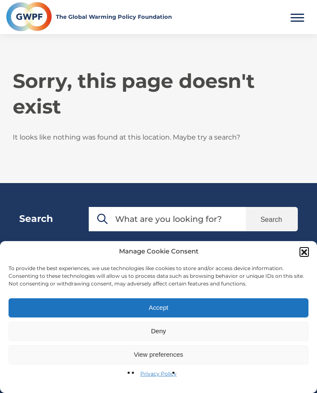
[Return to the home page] (89, 16)
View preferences (158, 354)
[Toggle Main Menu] (297, 16)
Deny (158, 331)
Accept (159, 307)
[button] (304, 251)
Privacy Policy (158, 373)
